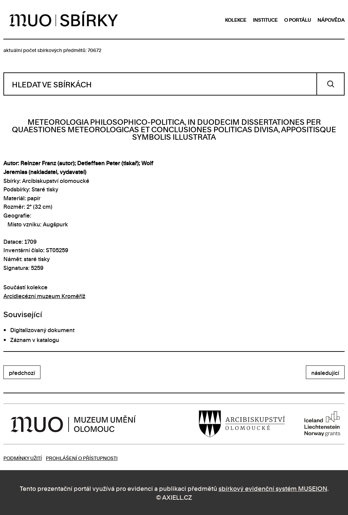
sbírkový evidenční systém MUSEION (273, 488)
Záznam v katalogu (34, 339)
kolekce (235, 19)
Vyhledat (330, 84)
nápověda (331, 19)
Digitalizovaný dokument (42, 329)
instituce (265, 19)
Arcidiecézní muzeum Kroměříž (44, 295)
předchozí (22, 372)
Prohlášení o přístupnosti (82, 457)
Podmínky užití (22, 457)
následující (325, 372)
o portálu (297, 19)
